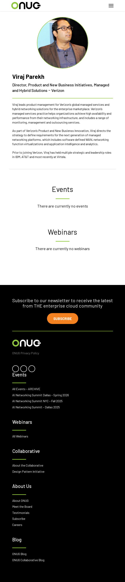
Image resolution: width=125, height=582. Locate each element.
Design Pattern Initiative (28, 471)
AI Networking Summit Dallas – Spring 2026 (40, 395)
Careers (17, 525)
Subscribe (62, 318)
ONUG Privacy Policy (25, 353)
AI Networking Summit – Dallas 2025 (36, 407)
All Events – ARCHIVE (26, 389)
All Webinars (20, 436)
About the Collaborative (27, 465)
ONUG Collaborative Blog (28, 560)
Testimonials (20, 512)
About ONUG (20, 500)
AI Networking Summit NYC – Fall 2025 (37, 401)
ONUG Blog (19, 554)
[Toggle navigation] (111, 5)
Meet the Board (22, 506)
